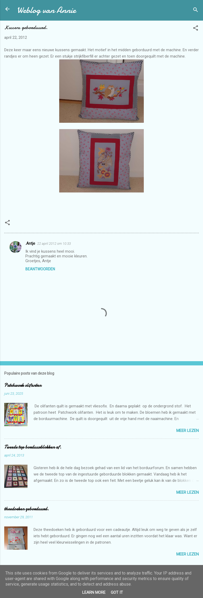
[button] (195, 29)
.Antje (30, 243)
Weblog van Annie (46, 10)
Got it (117, 592)
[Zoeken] (195, 11)
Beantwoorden (40, 269)
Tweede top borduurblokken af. (32, 447)
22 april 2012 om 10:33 (54, 244)
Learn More (93, 592)
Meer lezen (187, 430)
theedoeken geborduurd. (26, 509)
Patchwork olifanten (22, 385)
